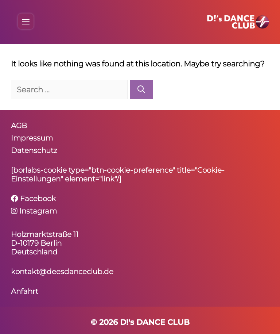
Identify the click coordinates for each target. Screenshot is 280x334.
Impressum (32, 138)
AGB (19, 125)
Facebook (33, 198)
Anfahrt (24, 291)
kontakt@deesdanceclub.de (62, 271)
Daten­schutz (34, 150)
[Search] (141, 90)
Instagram (34, 211)
